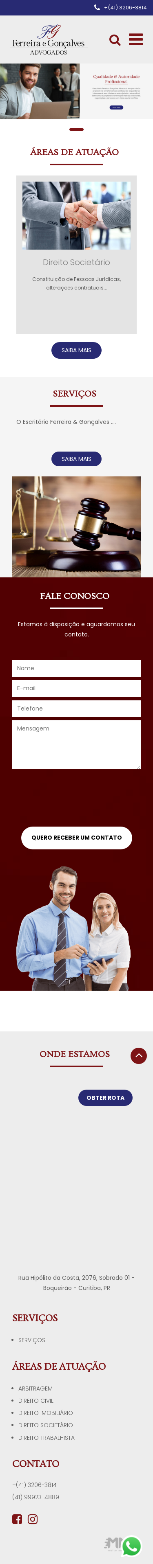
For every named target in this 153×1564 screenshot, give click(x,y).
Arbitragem (35, 1388)
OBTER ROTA (105, 1098)
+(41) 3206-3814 (34, 1485)
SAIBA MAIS (76, 350)
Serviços (31, 1340)
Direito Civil (35, 1401)
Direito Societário (45, 1425)
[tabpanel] (76, 91)
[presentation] (77, 800)
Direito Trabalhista (46, 1438)
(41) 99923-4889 (35, 1497)
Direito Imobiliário (45, 1413)
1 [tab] (76, 129)
